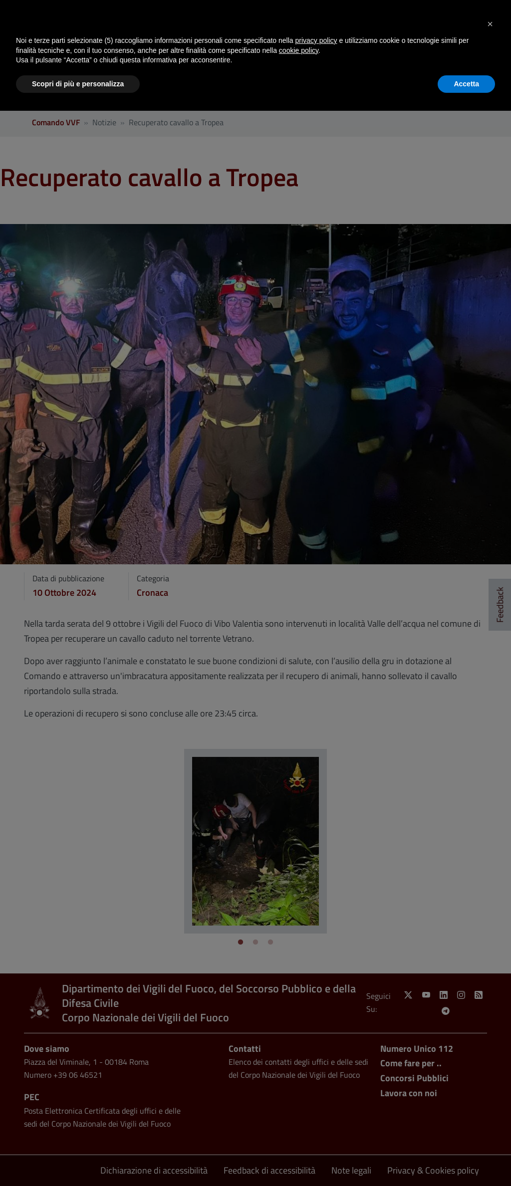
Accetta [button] (466, 84)
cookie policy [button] (298, 50)
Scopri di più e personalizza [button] (78, 84)
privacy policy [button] (316, 40)
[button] (490, 24)
